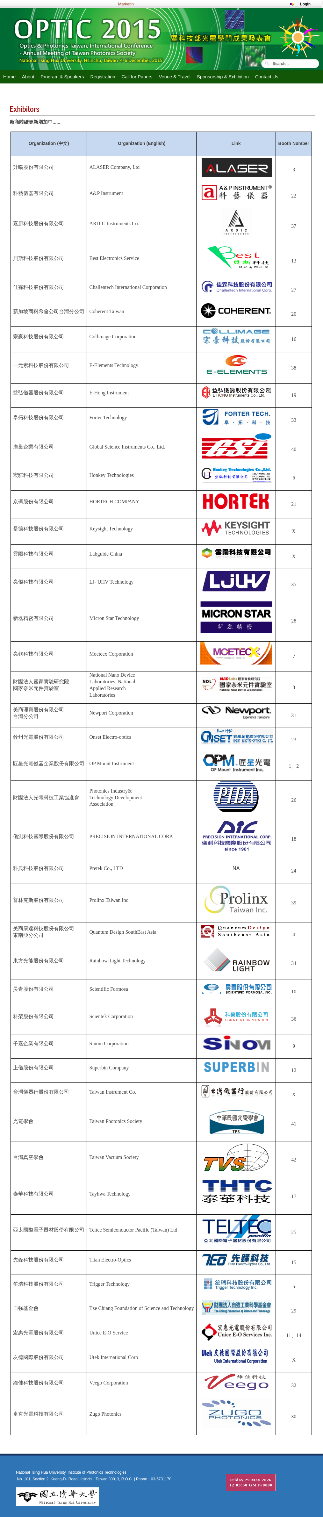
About (28, 76)
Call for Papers (137, 76)
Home (9, 76)
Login (305, 4)
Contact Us (266, 76)
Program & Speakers (62, 76)
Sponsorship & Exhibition (223, 76)
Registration (102, 76)
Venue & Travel (174, 76)
